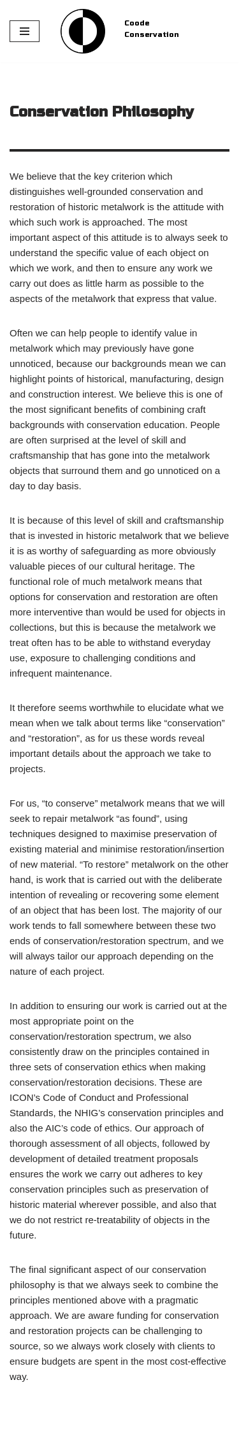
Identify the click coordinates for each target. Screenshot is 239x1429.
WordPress (116, 1416)
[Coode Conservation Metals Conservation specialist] (83, 31)
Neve (21, 1416)
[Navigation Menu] (25, 31)
